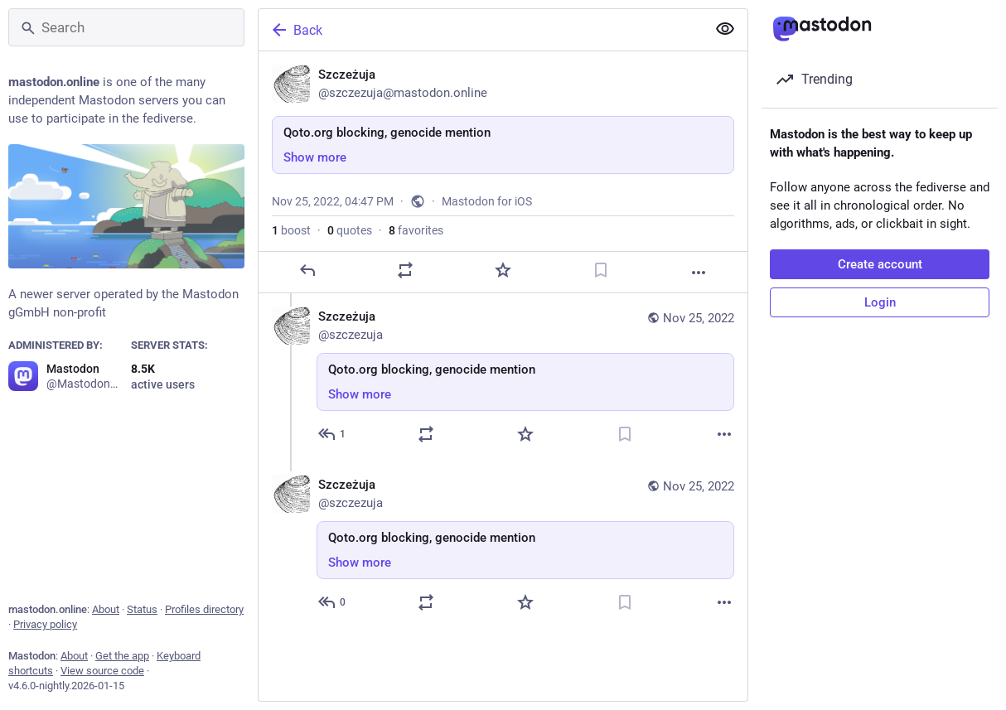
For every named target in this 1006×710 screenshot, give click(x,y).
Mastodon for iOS (487, 201)
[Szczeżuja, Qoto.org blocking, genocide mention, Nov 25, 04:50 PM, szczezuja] (503, 377)
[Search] (126, 27)
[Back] (481, 30)
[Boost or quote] (405, 270)
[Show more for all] (725, 29)
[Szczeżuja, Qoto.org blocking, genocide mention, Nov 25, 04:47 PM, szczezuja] (503, 172)
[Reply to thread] (333, 434)
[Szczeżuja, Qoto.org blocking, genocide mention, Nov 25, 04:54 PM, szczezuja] (503, 545)
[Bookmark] (601, 270)
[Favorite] (503, 270)
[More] (699, 273)
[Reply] (307, 270)
